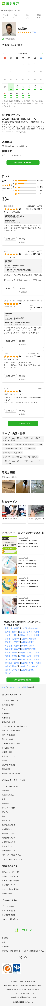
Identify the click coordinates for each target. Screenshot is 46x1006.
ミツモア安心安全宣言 (10, 889)
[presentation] (6, 16)
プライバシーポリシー (26, 982)
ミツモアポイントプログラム (23, 993)
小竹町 (8, 659)
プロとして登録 (8, 906)
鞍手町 (15, 659)
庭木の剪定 (6, 718)
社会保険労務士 (8, 795)
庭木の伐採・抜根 (8, 722)
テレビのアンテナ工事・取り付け (14, 726)
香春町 (31, 663)
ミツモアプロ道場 (8, 915)
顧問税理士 (6, 769)
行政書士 (5, 791)
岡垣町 (29, 656)
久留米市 (34, 628)
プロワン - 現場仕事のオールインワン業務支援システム (23, 951)
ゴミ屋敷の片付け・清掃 (11, 743)
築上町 (8, 673)
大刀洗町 (8, 663)
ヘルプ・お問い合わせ (10, 881)
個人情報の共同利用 (32, 989)
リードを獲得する (8, 911)
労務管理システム (8, 846)
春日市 (24, 639)
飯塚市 (15, 632)
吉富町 (24, 670)
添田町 (38, 663)
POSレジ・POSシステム (11, 855)
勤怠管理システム (8, 825)
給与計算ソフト (8, 829)
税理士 (4, 761)
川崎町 (15, 666)
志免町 (15, 653)
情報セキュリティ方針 (15, 989)
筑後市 (8, 635)
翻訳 (3, 816)
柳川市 (29, 632)
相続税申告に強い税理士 (11, 773)
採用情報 (5, 947)
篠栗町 (8, 653)
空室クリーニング (8, 756)
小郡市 (8, 639)
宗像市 (8, 642)
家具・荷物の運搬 (8, 735)
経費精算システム (8, 833)
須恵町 (22, 653)
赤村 (28, 666)
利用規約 (14, 982)
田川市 (22, 632)
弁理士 (4, 799)
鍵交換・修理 (7, 752)
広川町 (24, 663)
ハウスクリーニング (15, 687)
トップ (4, 687)
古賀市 (24, 642)
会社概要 (5, 938)
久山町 (37, 653)
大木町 (17, 663)
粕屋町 (8, 656)
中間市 (37, 635)
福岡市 (17, 628)
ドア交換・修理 (8, 748)
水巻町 (22, 656)
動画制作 (5, 803)
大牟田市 (25, 628)
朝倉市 (31, 646)
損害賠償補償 (7, 893)
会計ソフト (6, 821)
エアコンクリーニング (10, 701)
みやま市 (8, 649)
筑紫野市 (16, 639)
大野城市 (32, 639)
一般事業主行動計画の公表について (23, 997)
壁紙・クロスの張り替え (11, 731)
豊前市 (29, 635)
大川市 (15, 635)
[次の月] (42, 54)
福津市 (31, 642)
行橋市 (22, 635)
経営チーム (6, 942)
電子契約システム (8, 838)
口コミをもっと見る (23, 423)
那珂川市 (25, 649)
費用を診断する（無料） (23, 162)
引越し (4, 709)
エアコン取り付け (8, 705)
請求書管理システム (9, 851)
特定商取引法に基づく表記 (14, 985)
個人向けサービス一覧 (10, 872)
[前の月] (4, 54)
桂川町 (22, 659)
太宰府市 (16, 642)
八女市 (37, 632)
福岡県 (25, 687)
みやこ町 (16, 670)
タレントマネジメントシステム (13, 859)
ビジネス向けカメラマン (11, 786)
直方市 (8, 632)
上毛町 (31, 670)
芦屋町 (15, 656)
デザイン (5, 812)
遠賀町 (37, 656)
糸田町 (8, 666)
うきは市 (8, 646)
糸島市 (17, 649)
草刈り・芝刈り (8, 739)
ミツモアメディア (8, 885)
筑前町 (29, 659)
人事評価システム (8, 842)
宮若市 (17, 646)
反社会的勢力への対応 (33, 985)
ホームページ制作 (8, 808)
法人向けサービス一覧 (10, 876)
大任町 (22, 666)
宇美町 (33, 649)
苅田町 (8, 670)
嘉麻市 (24, 646)
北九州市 (8, 628)
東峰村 (37, 659)
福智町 (35, 666)
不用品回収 (6, 713)
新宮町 (29, 653)
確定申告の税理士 (8, 765)
